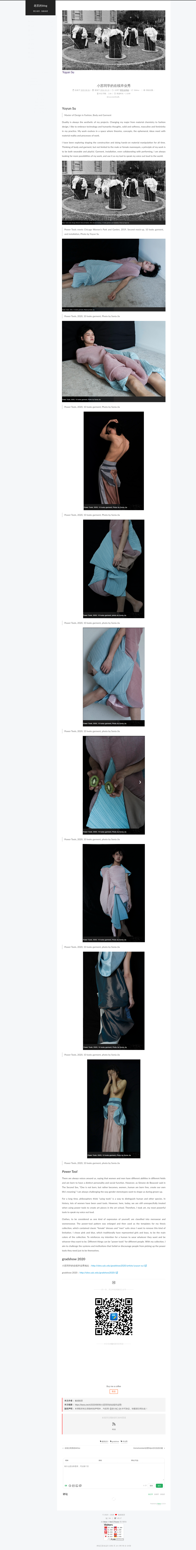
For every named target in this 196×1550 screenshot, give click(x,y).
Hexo (105, 1522)
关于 (31, 37)
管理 (31, 51)
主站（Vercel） (40, 96)
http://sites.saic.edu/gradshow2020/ (99, 1272)
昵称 (66, 1460)
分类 (40, 29)
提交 (159, 1486)
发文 (31, 55)
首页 (31, 19)
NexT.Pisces (114, 1522)
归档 (40, 33)
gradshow (114, 1441)
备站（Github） (40, 100)
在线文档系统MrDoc (71, 1448)
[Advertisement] (114, 1363)
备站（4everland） (40, 106)
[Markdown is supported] (66, 1485)
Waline (159, 1503)
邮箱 (100, 1460)
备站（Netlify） (40, 103)
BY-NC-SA (115, 1409)
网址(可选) (134, 1460)
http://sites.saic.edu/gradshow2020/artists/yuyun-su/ (119, 1265)
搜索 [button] (31, 60)
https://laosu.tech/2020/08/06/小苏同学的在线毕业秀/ (98, 1405)
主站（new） (40, 93)
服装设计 (104, 1441)
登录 (151, 1486)
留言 (31, 46)
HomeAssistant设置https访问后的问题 (149, 1448)
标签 (40, 24)
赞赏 (114, 1391)
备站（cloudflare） (40, 109)
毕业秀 (124, 1441)
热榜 (31, 42)
